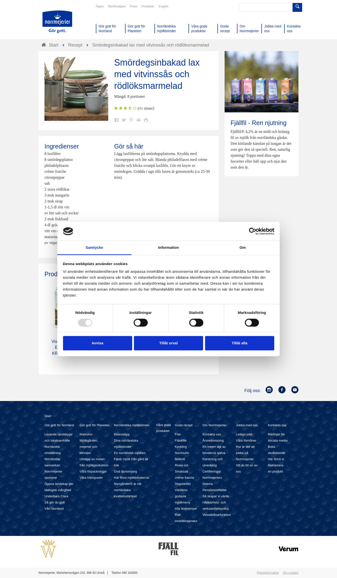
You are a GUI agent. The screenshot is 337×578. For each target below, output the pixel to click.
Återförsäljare (117, 6)
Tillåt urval (168, 343)
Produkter (148, 6)
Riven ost (181, 465)
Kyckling (181, 447)
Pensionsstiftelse (214, 490)
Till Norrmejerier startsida (57, 21)
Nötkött (180, 459)
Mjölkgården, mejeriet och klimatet (89, 447)
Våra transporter (91, 477)
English (163, 6)
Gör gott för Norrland (59, 425)
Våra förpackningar (93, 471)
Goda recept (184, 425)
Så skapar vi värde (215, 496)
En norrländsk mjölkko (130, 453)
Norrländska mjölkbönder (132, 425)
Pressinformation (268, 573)
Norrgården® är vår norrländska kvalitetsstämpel (128, 490)
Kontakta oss (211, 434)
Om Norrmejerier (214, 425)
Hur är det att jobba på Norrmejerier (245, 453)
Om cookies (290, 573)
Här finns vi (276, 459)
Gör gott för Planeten (94, 425)
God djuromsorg (125, 471)
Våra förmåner (246, 440)
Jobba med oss (247, 425)
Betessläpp (122, 434)
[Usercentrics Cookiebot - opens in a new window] (252, 231)
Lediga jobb (244, 434)
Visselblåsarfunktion (216, 515)
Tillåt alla (240, 343)
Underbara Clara (56, 496)
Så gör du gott (54, 502)
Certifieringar (211, 471)
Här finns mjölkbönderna (131, 477)
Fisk (178, 434)
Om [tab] (242, 248)
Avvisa (98, 343)
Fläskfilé (181, 440)
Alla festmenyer (186, 508)
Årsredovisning (213, 440)
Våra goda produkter (163, 428)
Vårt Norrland (53, 508)
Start (47, 416)
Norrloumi (182, 453)
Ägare (100, 6)
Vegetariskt (183, 484)
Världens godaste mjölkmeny (182, 496)
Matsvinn (86, 434)
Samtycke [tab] (94, 248)
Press (133, 6)
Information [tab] (168, 248)
